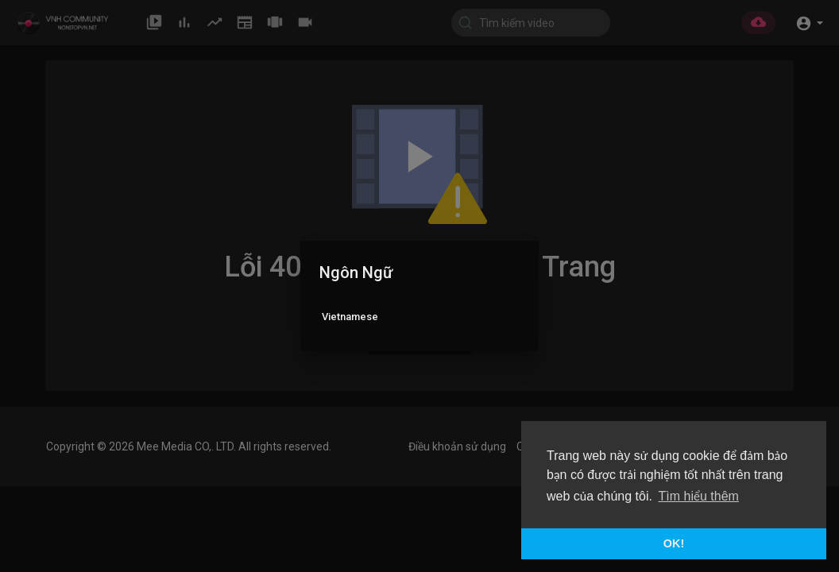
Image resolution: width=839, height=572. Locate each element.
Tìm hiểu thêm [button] (699, 496)
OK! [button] (673, 543)
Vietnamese (350, 317)
